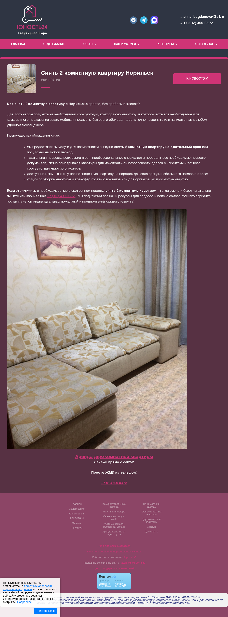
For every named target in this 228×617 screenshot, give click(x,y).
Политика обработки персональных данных (114, 552)
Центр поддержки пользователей (114, 568)
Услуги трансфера (114, 512)
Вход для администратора (114, 546)
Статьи (151, 527)
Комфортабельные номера (114, 505)
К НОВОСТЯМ (197, 78)
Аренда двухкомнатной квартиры (114, 457)
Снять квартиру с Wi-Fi (114, 518)
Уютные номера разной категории (114, 525)
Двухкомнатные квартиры (151, 520)
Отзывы (76, 523)
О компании (76, 514)
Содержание (54, 44)
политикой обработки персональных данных (27, 587)
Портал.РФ (129, 557)
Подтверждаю (45, 610)
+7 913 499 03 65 (114, 483)
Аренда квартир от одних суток (114, 533)
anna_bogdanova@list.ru (203, 16)
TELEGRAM (77, 518)
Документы (151, 532)
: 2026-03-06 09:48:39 (132, 563)
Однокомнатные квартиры (151, 513)
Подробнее (24, 602)
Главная (18, 44)
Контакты (76, 528)
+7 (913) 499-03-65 (198, 23)
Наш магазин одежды (151, 505)
